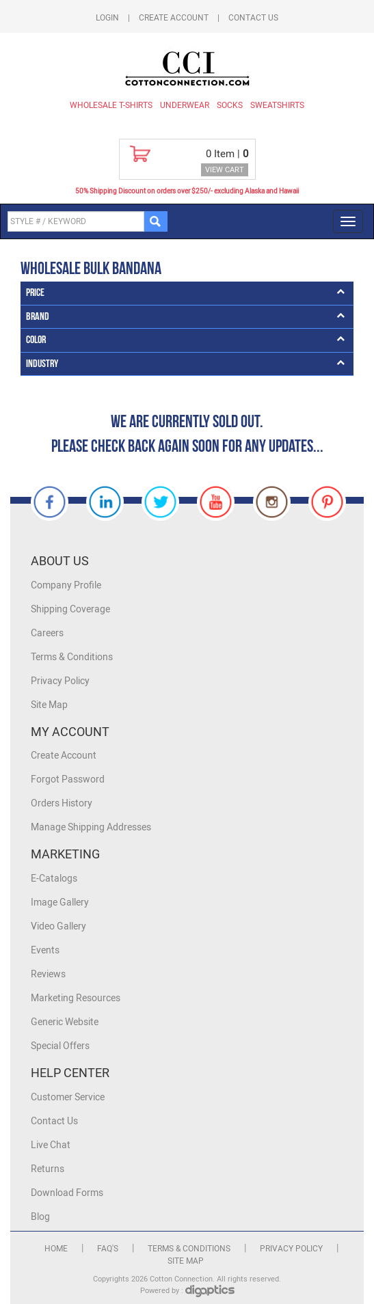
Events (45, 950)
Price (35, 292)
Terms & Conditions (72, 657)
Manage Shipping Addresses (91, 827)
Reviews (48, 974)
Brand (37, 316)
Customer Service (68, 1097)
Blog (40, 1217)
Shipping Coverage (70, 609)
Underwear (184, 105)
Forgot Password (68, 779)
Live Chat (50, 1145)
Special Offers (60, 1046)
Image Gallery (60, 902)
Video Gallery (58, 926)
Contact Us (253, 18)
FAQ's (107, 1248)
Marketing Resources (75, 998)
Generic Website (64, 1022)
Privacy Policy (60, 681)
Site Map (49, 705)
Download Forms (67, 1193)
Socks (230, 105)
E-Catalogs (54, 878)
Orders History (61, 803)
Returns (47, 1169)
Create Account (174, 18)
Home (56, 1248)
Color (36, 340)
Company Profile (66, 585)
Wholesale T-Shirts (111, 105)
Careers (47, 633)
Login (107, 18)
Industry (42, 363)
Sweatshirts (277, 105)
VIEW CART (224, 169)
